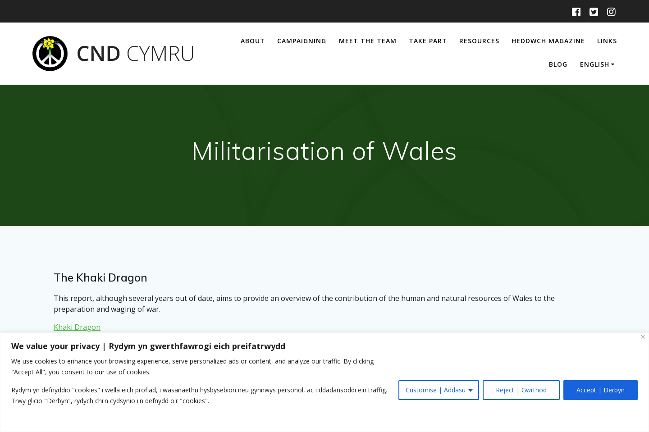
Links (607, 40)
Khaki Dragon (77, 327)
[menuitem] (598, 65)
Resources (479, 40)
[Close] (643, 337)
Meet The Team (368, 40)
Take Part (428, 40)
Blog (558, 64)
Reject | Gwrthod (521, 390)
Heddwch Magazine (548, 40)
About (253, 40)
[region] (324, 382)
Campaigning (301, 40)
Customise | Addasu (436, 390)
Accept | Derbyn (600, 390)
